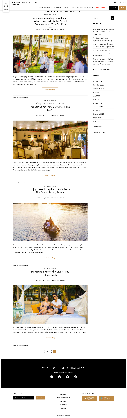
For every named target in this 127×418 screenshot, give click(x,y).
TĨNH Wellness (81, 8)
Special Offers (100, 8)
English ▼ (123, 2)
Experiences (91, 8)
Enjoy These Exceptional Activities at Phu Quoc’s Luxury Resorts (50, 190)
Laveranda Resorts (73, 11)
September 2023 (98, 114)
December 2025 (98, 85)
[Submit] (112, 18)
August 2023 (97, 117)
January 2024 (97, 110)
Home (41, 8)
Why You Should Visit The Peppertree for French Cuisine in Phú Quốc (50, 107)
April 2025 (96, 99)
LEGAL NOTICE (63, 404)
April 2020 (96, 121)
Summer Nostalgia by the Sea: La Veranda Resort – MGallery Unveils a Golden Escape (103, 61)
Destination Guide (50, 15)
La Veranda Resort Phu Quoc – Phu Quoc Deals (50, 273)
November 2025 (98, 88)
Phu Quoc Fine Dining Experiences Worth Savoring (102, 39)
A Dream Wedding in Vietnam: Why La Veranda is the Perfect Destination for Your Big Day (50, 21)
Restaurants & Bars (70, 8)
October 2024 (98, 107)
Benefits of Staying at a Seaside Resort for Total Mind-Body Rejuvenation (103, 31)
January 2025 (97, 103)
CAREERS (63, 408)
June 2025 (96, 92)
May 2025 (96, 96)
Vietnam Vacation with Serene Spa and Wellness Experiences (103, 45)
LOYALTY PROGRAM (63, 398)
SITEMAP (64, 401)
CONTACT (63, 394)
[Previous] (46, 351)
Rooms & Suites (58, 8)
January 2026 (97, 81)
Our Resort (48, 8)
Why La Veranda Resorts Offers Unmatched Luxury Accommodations (101, 52)
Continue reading (50, 90)
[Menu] (107, 8)
